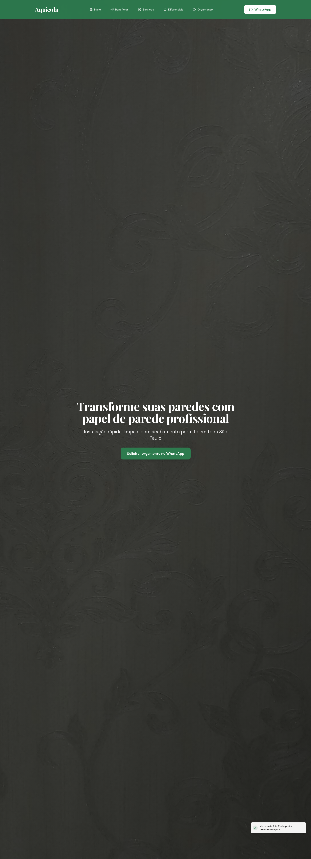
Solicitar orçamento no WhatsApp (155, 454)
